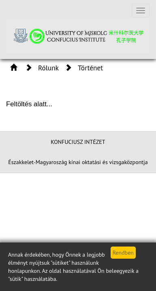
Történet (90, 67)
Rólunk (48, 67)
